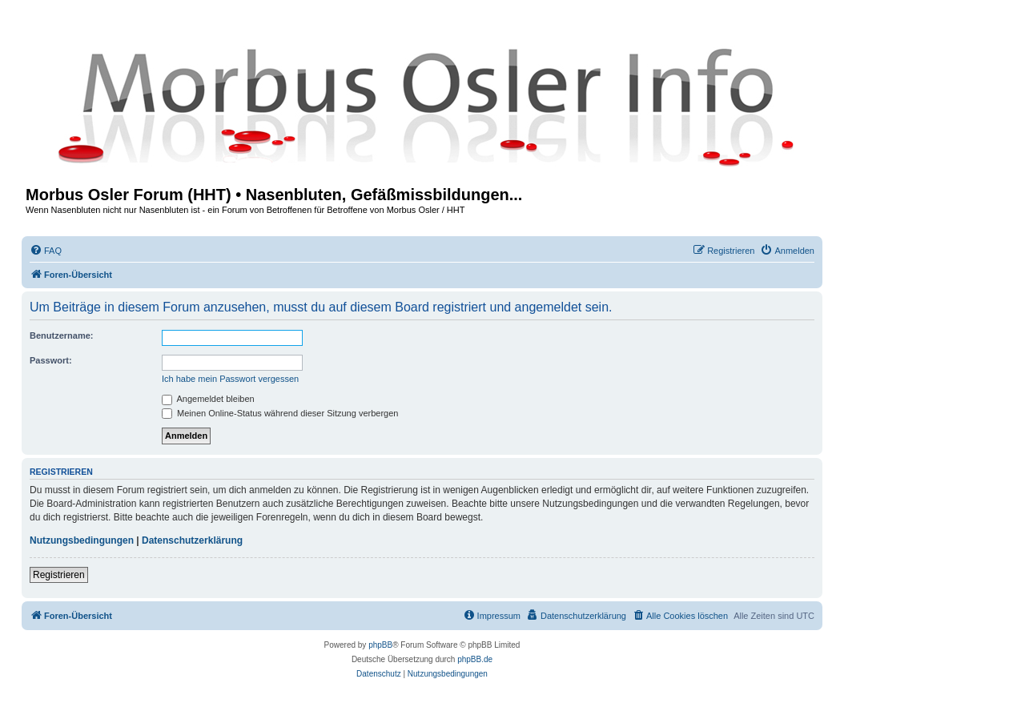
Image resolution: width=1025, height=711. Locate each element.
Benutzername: (61, 335)
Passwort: (51, 360)
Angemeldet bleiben (208, 399)
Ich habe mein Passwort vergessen (230, 379)
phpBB (380, 645)
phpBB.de (474, 659)
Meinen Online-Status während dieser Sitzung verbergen (280, 413)
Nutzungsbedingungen (82, 540)
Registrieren (59, 574)
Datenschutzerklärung (192, 540)
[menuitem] (46, 250)
